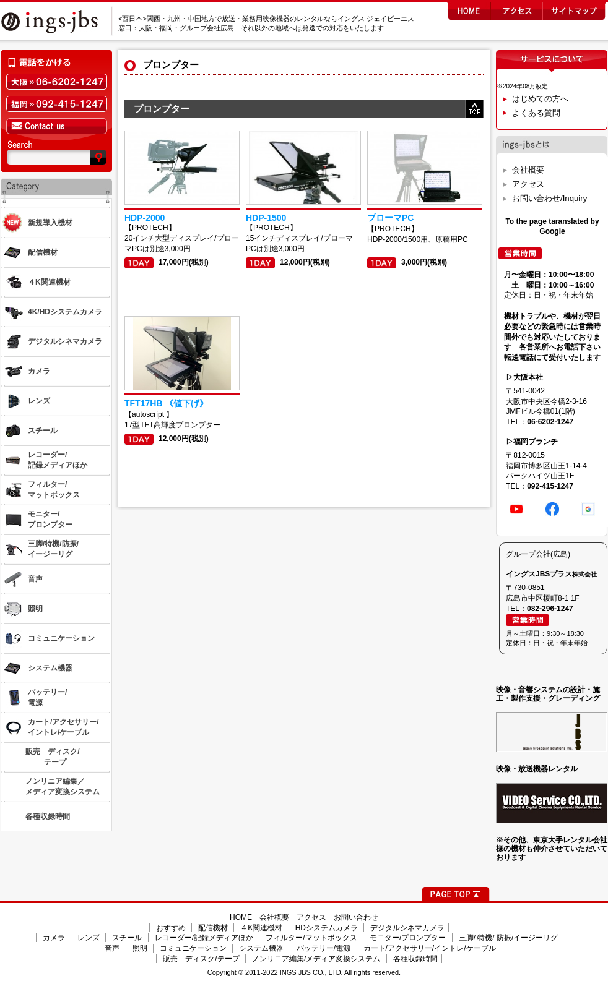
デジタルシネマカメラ (407, 927)
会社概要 (528, 169)
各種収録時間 (415, 958)
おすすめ (171, 927)
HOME (241, 917)
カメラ (54, 937)
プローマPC (390, 218)
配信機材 (213, 927)
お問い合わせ (356, 917)
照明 (139, 948)
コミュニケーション (193, 948)
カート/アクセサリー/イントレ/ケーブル (429, 948)
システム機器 (261, 948)
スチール (127, 937)
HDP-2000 (144, 218)
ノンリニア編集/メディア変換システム (316, 958)
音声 (112, 948)
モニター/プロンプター (408, 937)
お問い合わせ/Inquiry (549, 198)
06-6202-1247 (550, 422)
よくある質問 (536, 113)
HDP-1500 (266, 218)
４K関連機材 (261, 927)
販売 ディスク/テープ (201, 958)
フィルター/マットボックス (311, 937)
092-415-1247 (550, 486)
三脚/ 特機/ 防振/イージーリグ (508, 937)
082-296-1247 (550, 608)
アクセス (528, 184)
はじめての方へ (540, 98)
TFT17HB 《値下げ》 (166, 403)
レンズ (88, 937)
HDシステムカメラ (326, 927)
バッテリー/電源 (323, 948)
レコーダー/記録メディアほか (204, 937)
